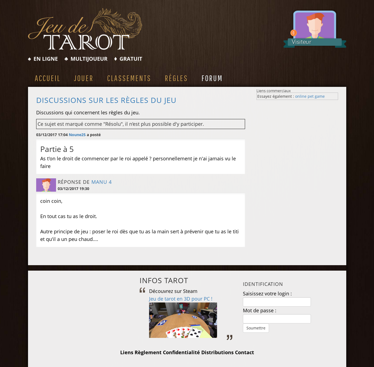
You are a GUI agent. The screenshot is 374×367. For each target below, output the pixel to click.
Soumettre (255, 328)
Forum (212, 78)
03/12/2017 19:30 (73, 188)
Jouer (84, 78)
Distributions (217, 352)
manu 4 (101, 182)
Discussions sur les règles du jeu (106, 100)
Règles (176, 78)
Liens (126, 352)
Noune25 (77, 134)
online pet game (310, 96)
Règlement (148, 352)
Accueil (47, 78)
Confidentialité (181, 352)
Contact (244, 352)
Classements (129, 78)
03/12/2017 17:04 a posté (68, 134)
